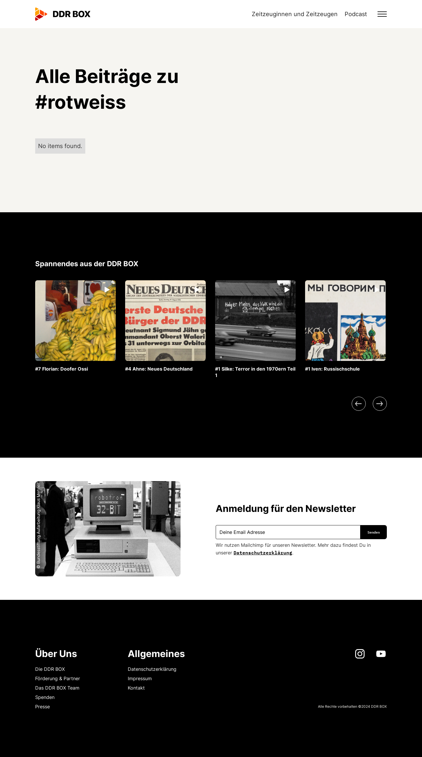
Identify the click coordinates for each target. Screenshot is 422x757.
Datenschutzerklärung (263, 552)
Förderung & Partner (57, 678)
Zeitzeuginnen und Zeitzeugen (295, 14)
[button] (378, 14)
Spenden (45, 697)
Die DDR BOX (50, 669)
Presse (42, 707)
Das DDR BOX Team (57, 688)
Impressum (140, 678)
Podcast (356, 14)
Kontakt (136, 688)
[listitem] (75, 326)
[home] (63, 14)
